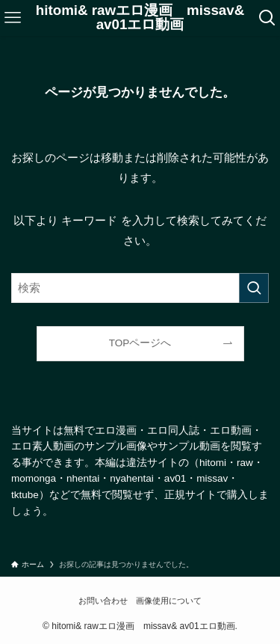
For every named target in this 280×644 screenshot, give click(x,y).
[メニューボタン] (13, 18)
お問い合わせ (103, 600)
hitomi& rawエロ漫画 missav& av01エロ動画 (140, 18)
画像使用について (169, 600)
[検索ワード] (140, 288)
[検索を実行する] (254, 288)
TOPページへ (140, 343)
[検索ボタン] (267, 18)
